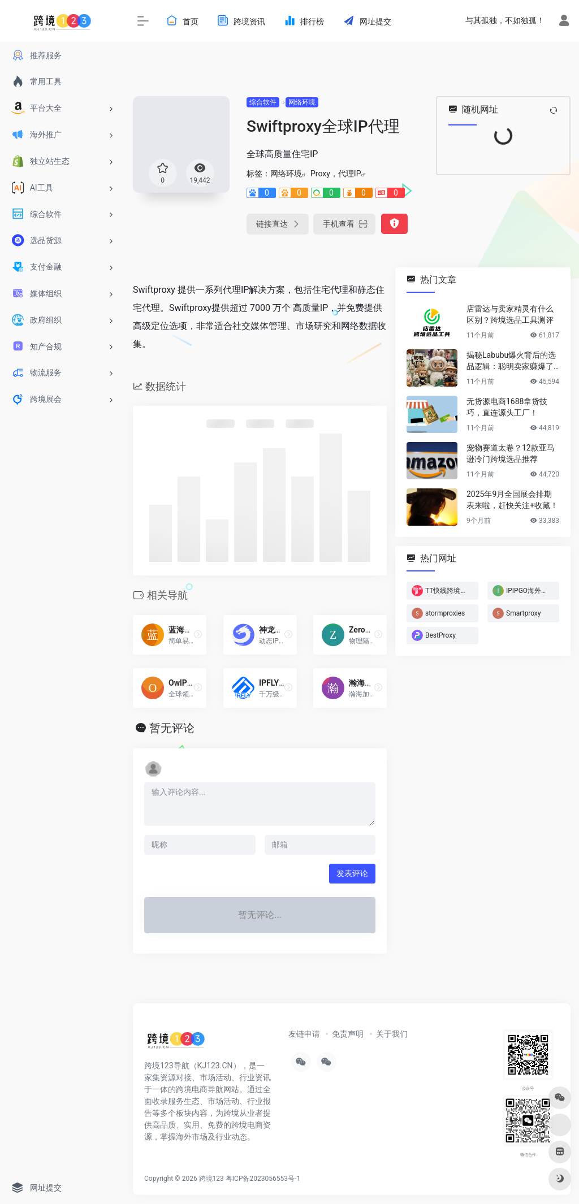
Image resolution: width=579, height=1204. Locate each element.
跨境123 (211, 1179)
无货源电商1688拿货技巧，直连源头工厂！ (506, 407)
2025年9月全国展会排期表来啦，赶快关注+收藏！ (512, 500)
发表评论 (352, 873)
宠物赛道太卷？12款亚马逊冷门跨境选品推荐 (510, 453)
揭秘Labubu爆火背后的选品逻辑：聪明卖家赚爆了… (512, 360)
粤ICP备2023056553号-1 (263, 1179)
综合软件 (262, 102)
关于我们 (392, 1033)
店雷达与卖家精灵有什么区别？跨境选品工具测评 (510, 314)
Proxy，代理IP (335, 173)
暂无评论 (172, 728)
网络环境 (302, 102)
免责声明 (348, 1033)
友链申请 (304, 1033)
